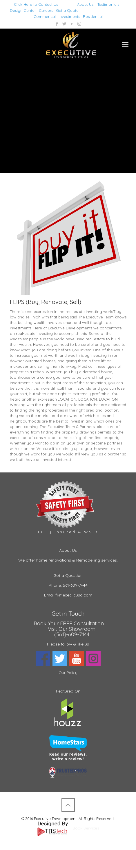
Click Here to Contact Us (36, 4)
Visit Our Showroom (71, 629)
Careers (46, 10)
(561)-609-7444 (71, 634)
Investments (69, 16)
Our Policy (68, 672)
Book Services (85, 828)
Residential (93, 16)
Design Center (23, 10)
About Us (85, 4)
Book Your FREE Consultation (69, 623)
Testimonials (108, 4)
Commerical (45, 16)
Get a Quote (67, 10)
